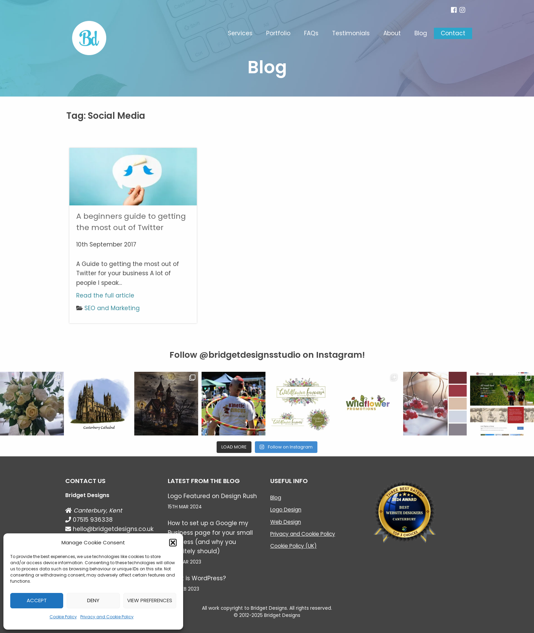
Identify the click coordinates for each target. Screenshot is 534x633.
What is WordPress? (197, 578)
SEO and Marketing (112, 308)
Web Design (285, 522)
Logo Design (285, 509)
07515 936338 (89, 520)
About (392, 33)
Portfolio (278, 33)
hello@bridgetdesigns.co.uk (109, 529)
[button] (172, 542)
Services (240, 33)
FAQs (311, 33)
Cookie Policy (63, 617)
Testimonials (351, 33)
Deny (93, 600)
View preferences (149, 600)
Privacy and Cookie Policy (107, 617)
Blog (420, 33)
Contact (453, 33)
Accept (37, 600)
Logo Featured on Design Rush (212, 496)
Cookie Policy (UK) (293, 545)
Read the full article (105, 295)
